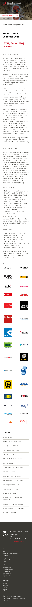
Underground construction (10, 560)
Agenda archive (7, 574)
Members (5, 556)
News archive (6, 572)
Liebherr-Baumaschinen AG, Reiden (13, 480)
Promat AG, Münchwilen (9, 493)
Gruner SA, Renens (8, 463)
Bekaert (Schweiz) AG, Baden (11, 446)
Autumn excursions (7, 18)
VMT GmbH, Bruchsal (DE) (10, 513)
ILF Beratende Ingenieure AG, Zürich (13, 467)
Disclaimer (15, 598)
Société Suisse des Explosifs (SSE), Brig (14, 508)
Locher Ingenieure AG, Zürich (11, 485)
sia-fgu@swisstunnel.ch (17, 541)
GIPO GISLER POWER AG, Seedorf (12, 459)
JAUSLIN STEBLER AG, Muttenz (12, 476)
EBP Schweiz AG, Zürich (9, 454)
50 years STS (6, 576)
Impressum (7, 598)
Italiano (5, 588)
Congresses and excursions (10, 554)
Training (5, 562)
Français (5, 585)
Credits (6, 600)
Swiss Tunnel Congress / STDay (10, 15)
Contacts (22, 598)
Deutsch (5, 583)
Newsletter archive (8, 570)
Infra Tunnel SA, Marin (9, 472)
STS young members (8, 558)
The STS (5, 552)
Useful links (6, 578)
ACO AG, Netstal (7, 437)
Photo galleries (7, 567)
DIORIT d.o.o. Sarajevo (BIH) (11, 450)
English (5, 590)
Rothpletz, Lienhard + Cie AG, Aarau (13, 504)
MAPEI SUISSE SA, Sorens (10, 489)
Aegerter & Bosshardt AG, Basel (12, 441)
